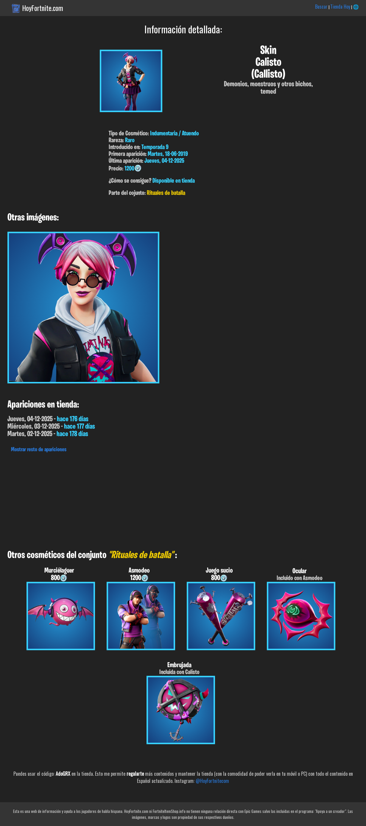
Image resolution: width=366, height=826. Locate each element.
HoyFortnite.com (42, 8)
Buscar (321, 6)
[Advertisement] (178, 499)
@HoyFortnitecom (212, 780)
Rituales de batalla (166, 193)
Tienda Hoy (340, 6)
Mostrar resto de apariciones (38, 450)
